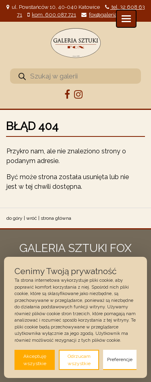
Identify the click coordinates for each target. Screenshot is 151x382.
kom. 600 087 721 (54, 15)
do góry (14, 218)
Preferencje (119, 359)
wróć (31, 218)
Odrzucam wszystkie (79, 359)
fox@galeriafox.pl (109, 15)
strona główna (56, 218)
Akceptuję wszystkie (34, 359)
